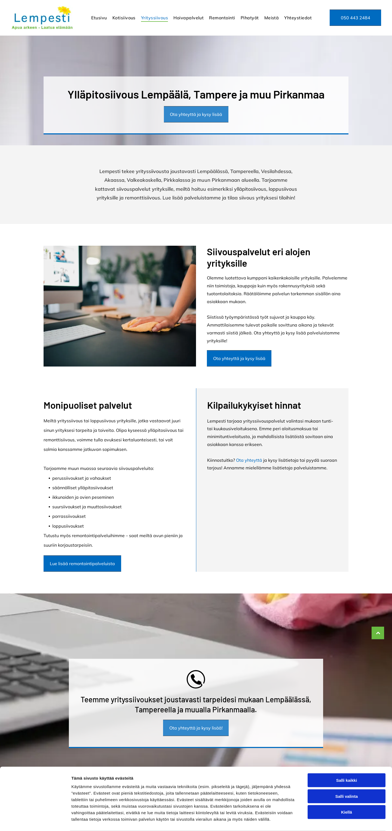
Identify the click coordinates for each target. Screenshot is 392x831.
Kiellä (346, 791)
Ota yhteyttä (249, 460)
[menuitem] (98, 17)
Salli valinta (346, 775)
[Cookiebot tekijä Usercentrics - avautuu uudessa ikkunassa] (35, 820)
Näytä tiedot (291, 820)
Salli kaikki (346, 759)
